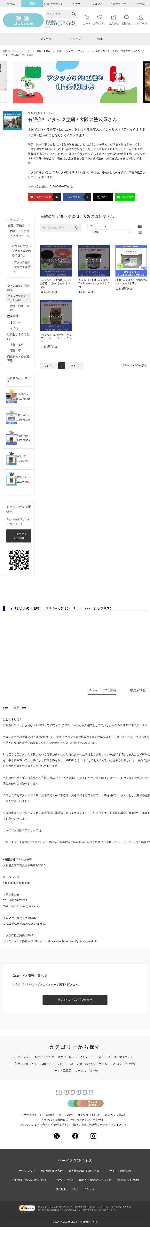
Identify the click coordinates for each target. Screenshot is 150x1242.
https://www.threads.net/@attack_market (71, 941)
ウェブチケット (53, 3)
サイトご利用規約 (121, 1186)
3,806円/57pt (23, 440)
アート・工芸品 (61, 1070)
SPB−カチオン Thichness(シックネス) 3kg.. (131, 281)
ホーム (11, 3)
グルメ (96, 3)
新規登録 (51, 21)
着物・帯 (15, 350)
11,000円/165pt (25, 481)
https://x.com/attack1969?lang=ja (25, 923)
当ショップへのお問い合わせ (75, 999)
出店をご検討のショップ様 (95, 1195)
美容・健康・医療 (25, 1063)
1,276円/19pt (23, 419)
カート (87, 20)
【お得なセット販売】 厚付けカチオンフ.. (56, 283)
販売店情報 (138, 690)
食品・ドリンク (44, 1057)
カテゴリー (50, 38)
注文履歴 (114, 20)
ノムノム (89, 1204)
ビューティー (118, 3)
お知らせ (127, 20)
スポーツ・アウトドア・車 (56, 1063)
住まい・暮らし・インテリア (75, 1057)
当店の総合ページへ (41, 113)
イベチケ (75, 3)
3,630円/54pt (23, 399)
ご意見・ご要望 (64, 1195)
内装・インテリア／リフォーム (73, 51)
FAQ (75, 1204)
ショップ (75, 38)
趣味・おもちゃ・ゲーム (92, 1063)
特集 (100, 38)
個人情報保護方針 (52, 1186)
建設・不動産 (43, 51)
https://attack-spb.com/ (16, 882)
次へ (75, 365)
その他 (14, 328)
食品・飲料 (17, 344)
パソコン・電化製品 (123, 1063)
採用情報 (60, 1204)
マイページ (140, 20)
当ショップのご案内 (102, 690)
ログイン (63, 21)
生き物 (94, 1070)
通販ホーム (9, 51)
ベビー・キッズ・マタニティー (116, 1057)
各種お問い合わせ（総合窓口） (29, 1195)
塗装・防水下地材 (19, 308)
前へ (48, 365)
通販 (32, 3)
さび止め (15, 322)
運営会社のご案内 (129, 1195)
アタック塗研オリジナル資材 (22, 267)
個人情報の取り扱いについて (86, 1186)
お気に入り (99, 20)
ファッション (23, 1057)
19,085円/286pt (25, 461)
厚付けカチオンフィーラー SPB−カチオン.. (56, 338)
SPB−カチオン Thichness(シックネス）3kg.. (93, 283)
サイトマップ (27, 1186)
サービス (80, 1070)
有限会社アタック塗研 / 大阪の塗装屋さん (118, 51)
